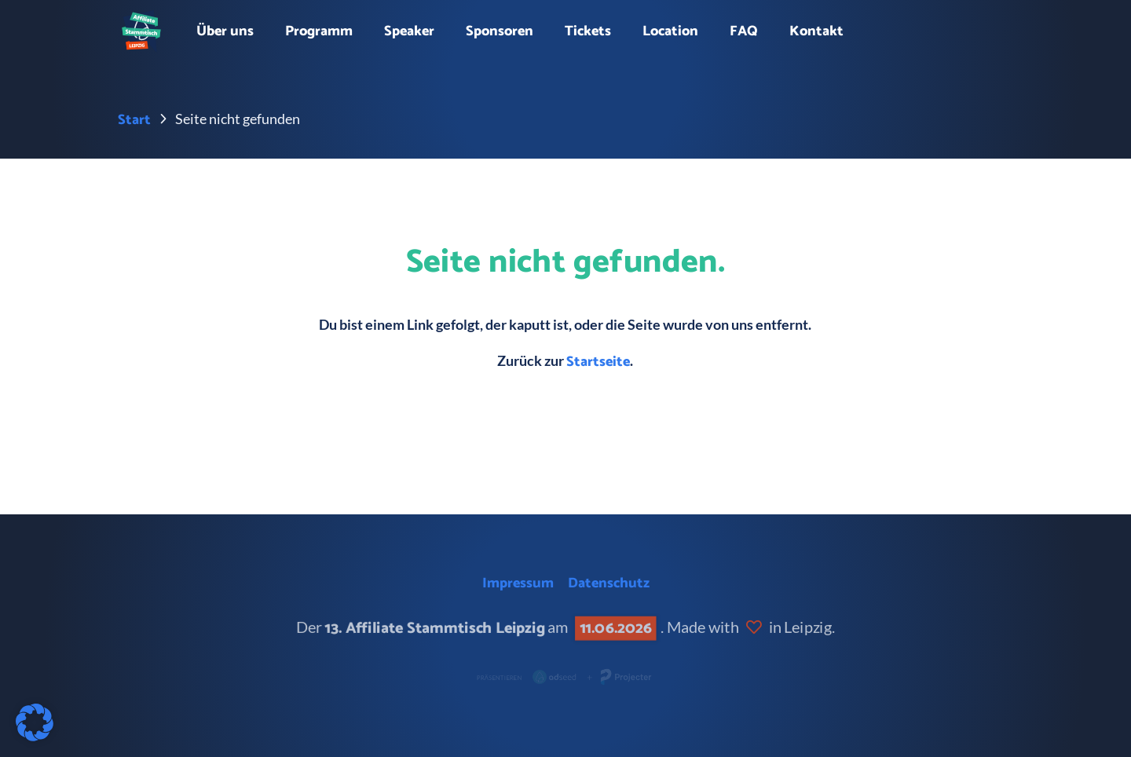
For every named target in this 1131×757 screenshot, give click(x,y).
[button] (34, 722)
